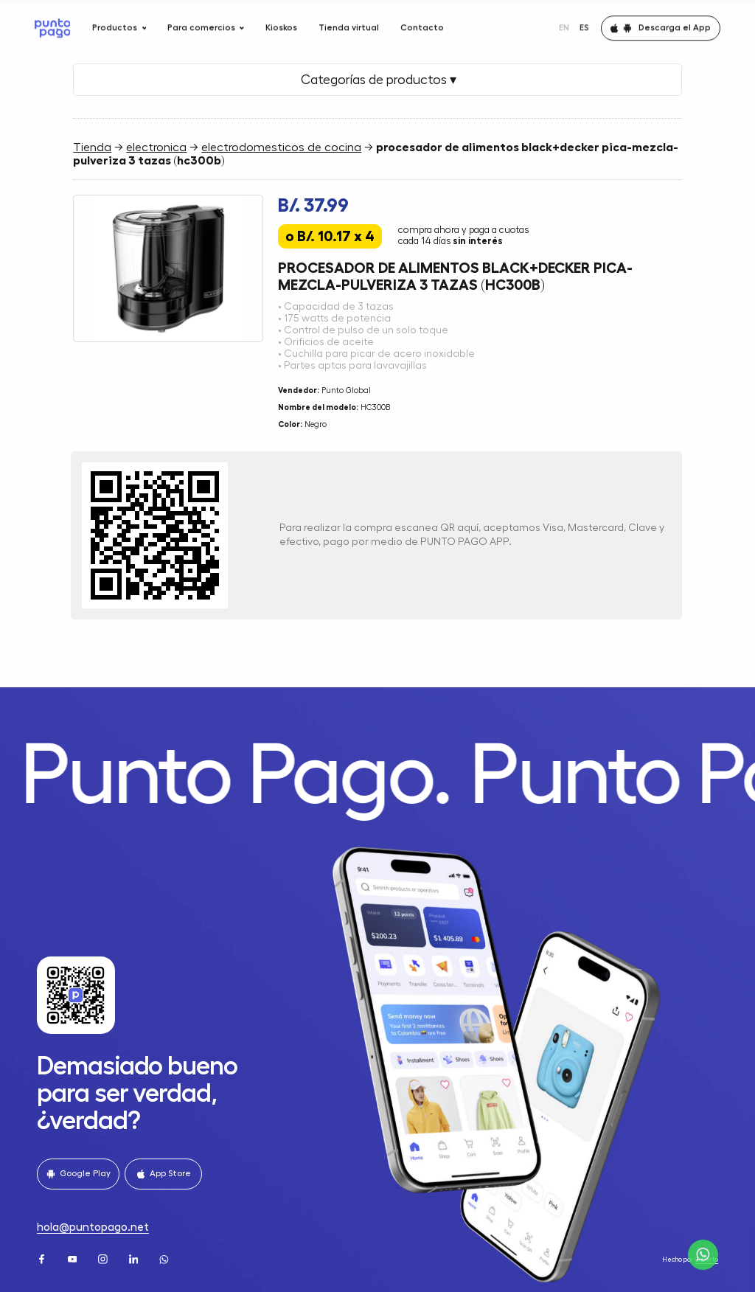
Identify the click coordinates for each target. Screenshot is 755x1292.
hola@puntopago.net (93, 1227)
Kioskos (281, 22)
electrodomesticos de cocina (281, 147)
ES (584, 22)
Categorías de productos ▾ (377, 79)
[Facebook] (43, 1258)
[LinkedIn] (135, 1258)
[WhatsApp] (165, 1258)
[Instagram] (104, 1258)
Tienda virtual (349, 22)
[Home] (53, 23)
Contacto (422, 22)
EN (564, 22)
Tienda (92, 147)
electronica (156, 147)
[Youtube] (74, 1258)
